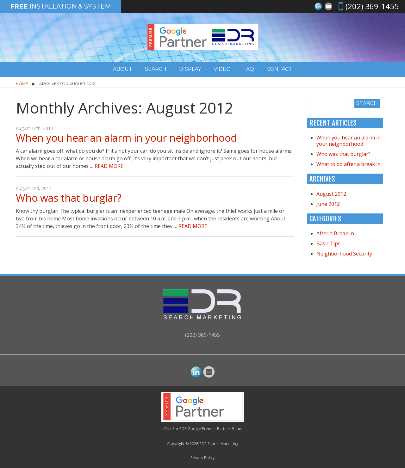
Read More (109, 166)
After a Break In (335, 233)
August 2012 (331, 193)
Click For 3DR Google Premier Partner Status (202, 428)
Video (222, 69)
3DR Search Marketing (218, 443)
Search (155, 69)
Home (22, 83)
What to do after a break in (348, 164)
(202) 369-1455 (372, 6)
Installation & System (60, 6)
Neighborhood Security (344, 253)
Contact (279, 69)
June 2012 (328, 203)
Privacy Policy (202, 457)
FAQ (248, 69)
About (122, 69)
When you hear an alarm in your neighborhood (126, 138)
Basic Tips (328, 243)
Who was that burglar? (69, 198)
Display (190, 69)
